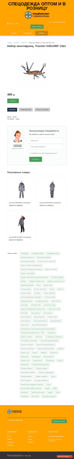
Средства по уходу (49, 305)
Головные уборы (25, 289)
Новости (30, 442)
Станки (48, 384)
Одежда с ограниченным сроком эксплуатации (34, 277)
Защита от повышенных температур (31, 269)
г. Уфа (16, 23)
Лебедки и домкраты (41, 376)
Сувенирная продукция (48, 396)
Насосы (53, 376)
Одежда (47, 388)
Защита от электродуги (27, 273)
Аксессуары (24, 305)
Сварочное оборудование (46, 372)
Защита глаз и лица (54, 309)
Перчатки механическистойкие (49, 340)
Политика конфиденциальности (15, 455)
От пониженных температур (29, 340)
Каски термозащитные (40, 321)
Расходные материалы (41, 380)
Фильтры (60, 360)
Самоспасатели (37, 360)
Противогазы (51, 332)
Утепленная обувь (49, 297)
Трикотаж (60, 289)
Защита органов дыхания (39, 325)
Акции (30, 439)
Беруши (34, 352)
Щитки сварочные (39, 317)
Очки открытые (48, 313)
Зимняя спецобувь (49, 293)
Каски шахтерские (55, 321)
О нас (9, 436)
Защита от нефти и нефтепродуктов (31, 265)
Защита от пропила (50, 269)
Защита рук (39, 336)
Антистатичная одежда (43, 257)
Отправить (35, 159)
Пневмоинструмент (26, 376)
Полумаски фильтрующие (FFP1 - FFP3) (32, 332)
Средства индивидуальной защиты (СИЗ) (33, 309)
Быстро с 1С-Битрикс (63, 456)
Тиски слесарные (26, 380)
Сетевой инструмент (27, 368)
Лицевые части (25, 360)
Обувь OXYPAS (55, 301)
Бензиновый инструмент (28, 372)
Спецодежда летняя (53, 253)
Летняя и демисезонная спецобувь (31, 297)
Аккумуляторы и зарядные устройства (32, 384)
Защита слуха (25, 352)
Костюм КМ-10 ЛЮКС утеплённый (20, 237)
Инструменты (25, 364)
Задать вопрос (37, 26)
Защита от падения (26, 336)
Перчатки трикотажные (27, 348)
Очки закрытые (35, 313)
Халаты (52, 289)
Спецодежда (24, 253)
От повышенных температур (54, 336)
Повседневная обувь (42, 301)
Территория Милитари (37, 392)
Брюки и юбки (48, 285)
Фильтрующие (50, 360)
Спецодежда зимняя (38, 253)
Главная (13, 33)
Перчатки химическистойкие (46, 348)
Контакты (10, 445)
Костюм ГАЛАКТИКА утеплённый (19, 202)
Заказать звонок (59, 421)
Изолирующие (36, 356)
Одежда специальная (27, 257)
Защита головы (52, 317)
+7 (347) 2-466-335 (58, 22)
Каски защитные (25, 321)
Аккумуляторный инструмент (40, 364)
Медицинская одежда (27, 285)
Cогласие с (44, 153)
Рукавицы (60, 348)
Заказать (13, 101)
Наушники (43, 352)
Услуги (30, 436)
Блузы (38, 285)
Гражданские (24, 356)
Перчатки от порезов (27, 344)
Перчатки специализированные (45, 344)
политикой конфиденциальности (47, 153)
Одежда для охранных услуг (55, 281)
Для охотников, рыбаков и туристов (31, 388)
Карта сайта (28, 455)
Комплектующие (48, 356)
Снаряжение (24, 396)
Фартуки (23, 281)
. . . (52, 33)
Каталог (41, 33)
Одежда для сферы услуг (36, 281)
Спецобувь (37, 293)
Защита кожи (24, 325)
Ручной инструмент (41, 368)
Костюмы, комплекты (40, 289)
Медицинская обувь (26, 301)
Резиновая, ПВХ (35, 305)
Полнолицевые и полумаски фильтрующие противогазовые (38, 329)
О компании (28, 33)
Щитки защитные (26, 317)
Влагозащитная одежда (28, 261)
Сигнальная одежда (57, 277)
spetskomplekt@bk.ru (57, 436)
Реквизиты (10, 442)
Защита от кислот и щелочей (46, 261)
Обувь (55, 388)
